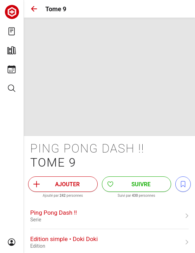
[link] (109, 215)
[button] (34, 9)
